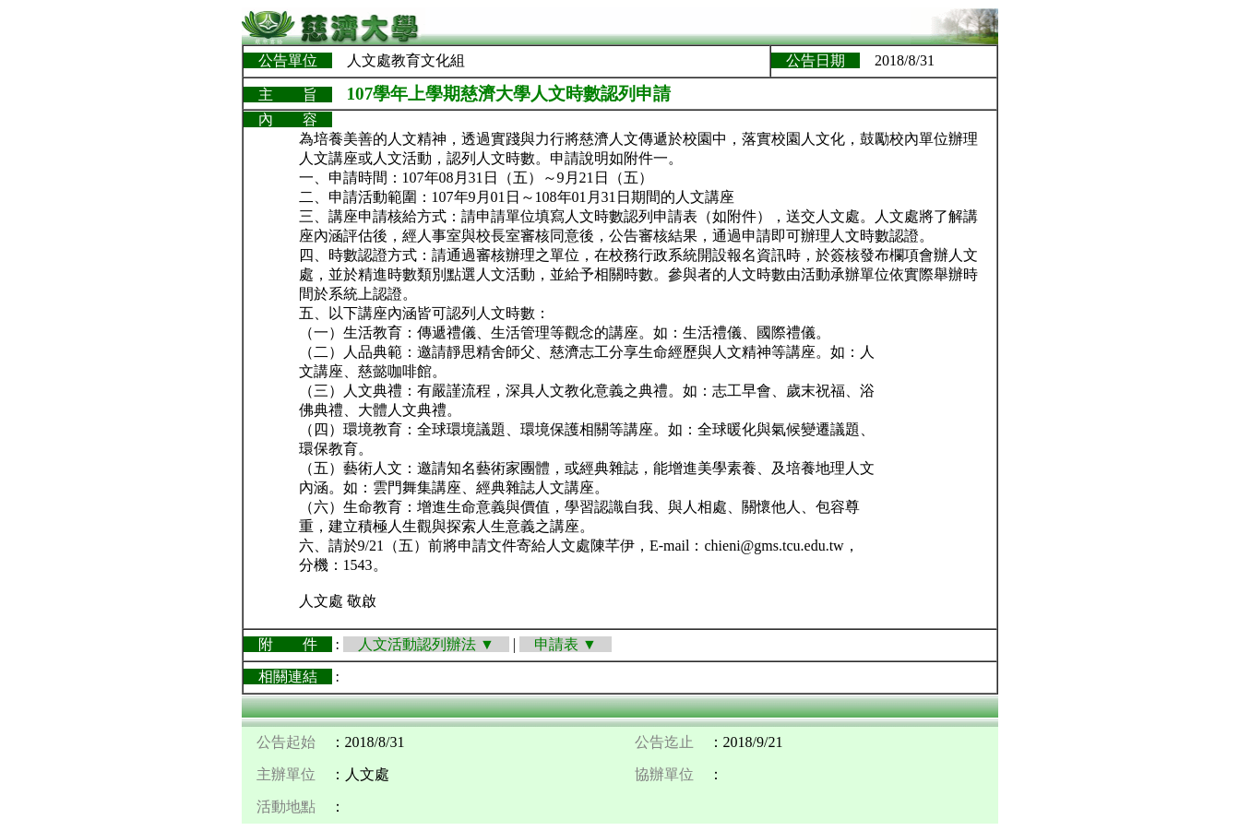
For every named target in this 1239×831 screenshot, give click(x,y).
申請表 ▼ (565, 644)
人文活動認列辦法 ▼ (426, 644)
